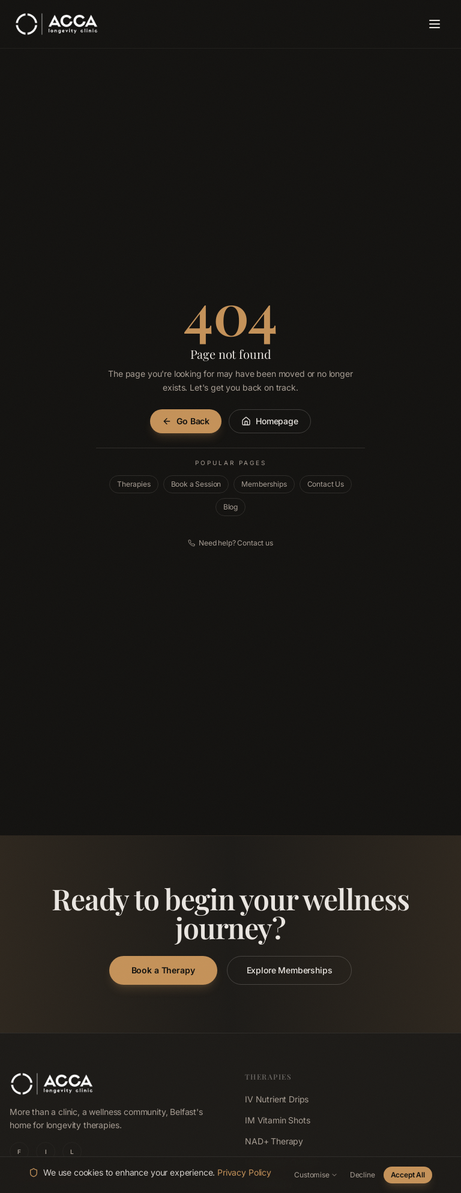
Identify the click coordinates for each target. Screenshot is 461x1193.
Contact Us (325, 483)
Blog (230, 506)
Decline (362, 1174)
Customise (316, 1174)
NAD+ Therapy (274, 1141)
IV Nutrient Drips (277, 1099)
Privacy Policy (244, 1172)
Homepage (269, 421)
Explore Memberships (290, 970)
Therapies (134, 483)
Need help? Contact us (230, 542)
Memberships (263, 483)
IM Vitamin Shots (277, 1120)
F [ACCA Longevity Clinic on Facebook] (19, 1151)
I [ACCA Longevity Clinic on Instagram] (46, 1151)
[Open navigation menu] (435, 24)
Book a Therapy (163, 970)
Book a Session (196, 483)
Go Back (185, 421)
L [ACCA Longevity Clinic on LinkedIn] (72, 1151)
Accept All (408, 1174)
